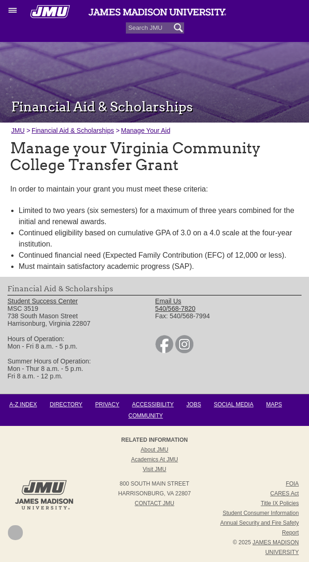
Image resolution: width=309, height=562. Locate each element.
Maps (274, 404)
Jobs (193, 404)
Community (146, 415)
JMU (18, 130)
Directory (66, 404)
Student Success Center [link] (42, 301)
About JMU (154, 449)
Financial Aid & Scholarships (73, 130)
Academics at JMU (154, 459)
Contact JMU (154, 503)
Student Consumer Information (261, 513)
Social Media (234, 404)
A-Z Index (23, 404)
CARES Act (284, 493)
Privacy (107, 404)
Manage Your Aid (146, 130)
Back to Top (15, 532)
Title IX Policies (280, 503)
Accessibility (152, 404)
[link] (164, 351)
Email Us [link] (168, 301)
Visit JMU (154, 469)
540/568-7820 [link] (175, 308)
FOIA (292, 483)
